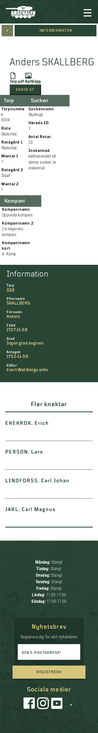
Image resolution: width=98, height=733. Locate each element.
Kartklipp (33, 78)
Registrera (48, 672)
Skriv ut (25, 90)
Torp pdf (17, 78)
